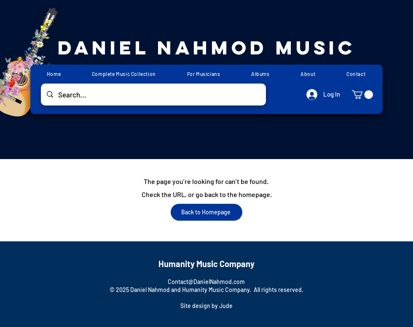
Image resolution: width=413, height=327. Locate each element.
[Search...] (153, 94)
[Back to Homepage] (206, 212)
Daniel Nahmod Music (207, 47)
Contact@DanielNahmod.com (206, 281)
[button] (362, 94)
